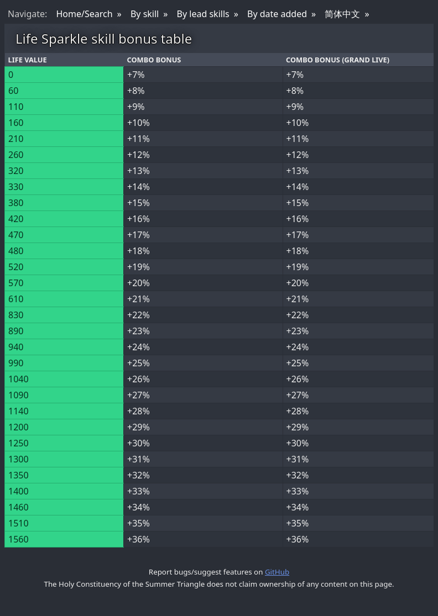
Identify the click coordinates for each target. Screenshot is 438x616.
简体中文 (342, 14)
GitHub (277, 572)
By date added (277, 14)
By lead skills (203, 14)
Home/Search (84, 14)
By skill (145, 14)
